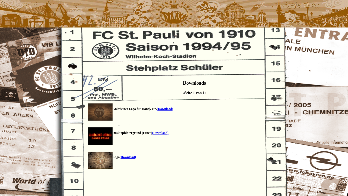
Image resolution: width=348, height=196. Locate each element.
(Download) (165, 109)
